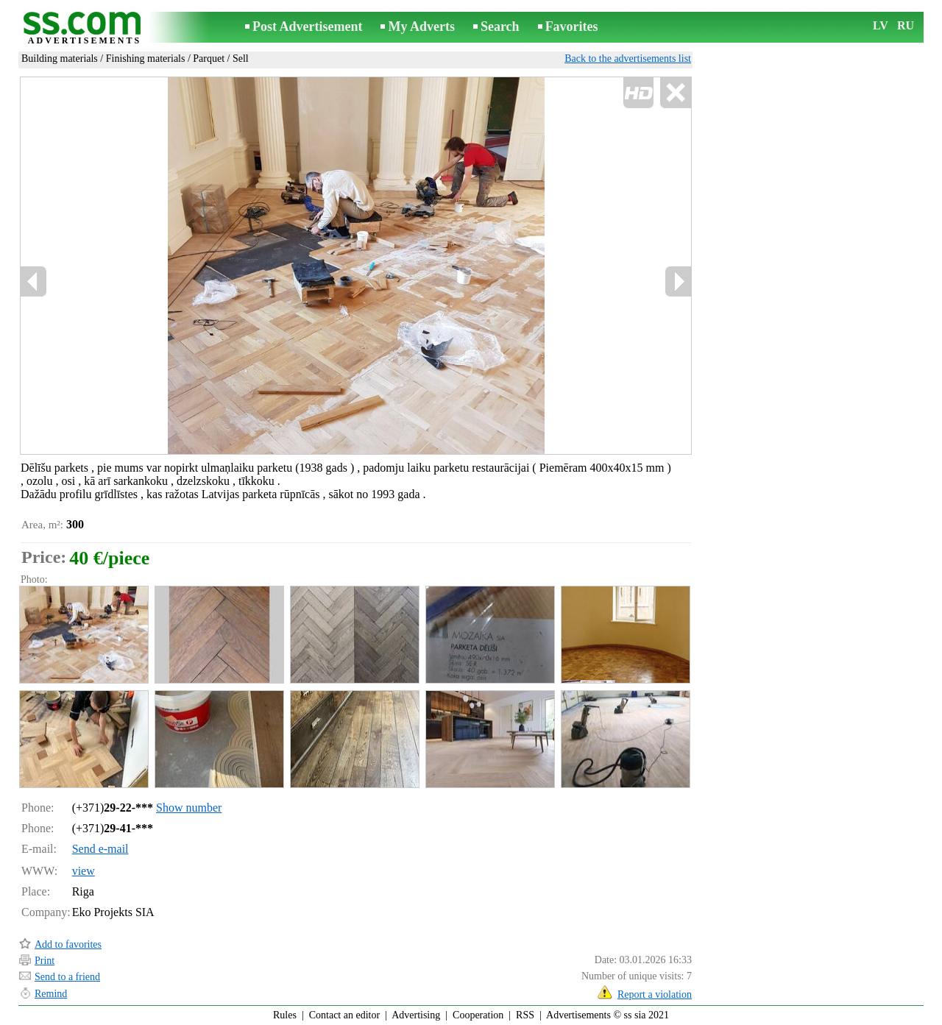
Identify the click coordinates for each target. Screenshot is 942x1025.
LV (880, 25)
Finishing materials (145, 58)
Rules (285, 1015)
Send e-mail (100, 849)
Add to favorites (68, 944)
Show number (189, 807)
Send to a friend (67, 976)
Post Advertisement (307, 26)
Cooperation (478, 1015)
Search (500, 26)
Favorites (571, 26)
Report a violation (654, 994)
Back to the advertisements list (627, 58)
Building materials (59, 58)
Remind (51, 993)
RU (905, 25)
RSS (525, 1015)
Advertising (416, 1015)
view (83, 871)
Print (44, 960)
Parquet (208, 58)
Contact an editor (344, 1015)
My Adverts (421, 26)
